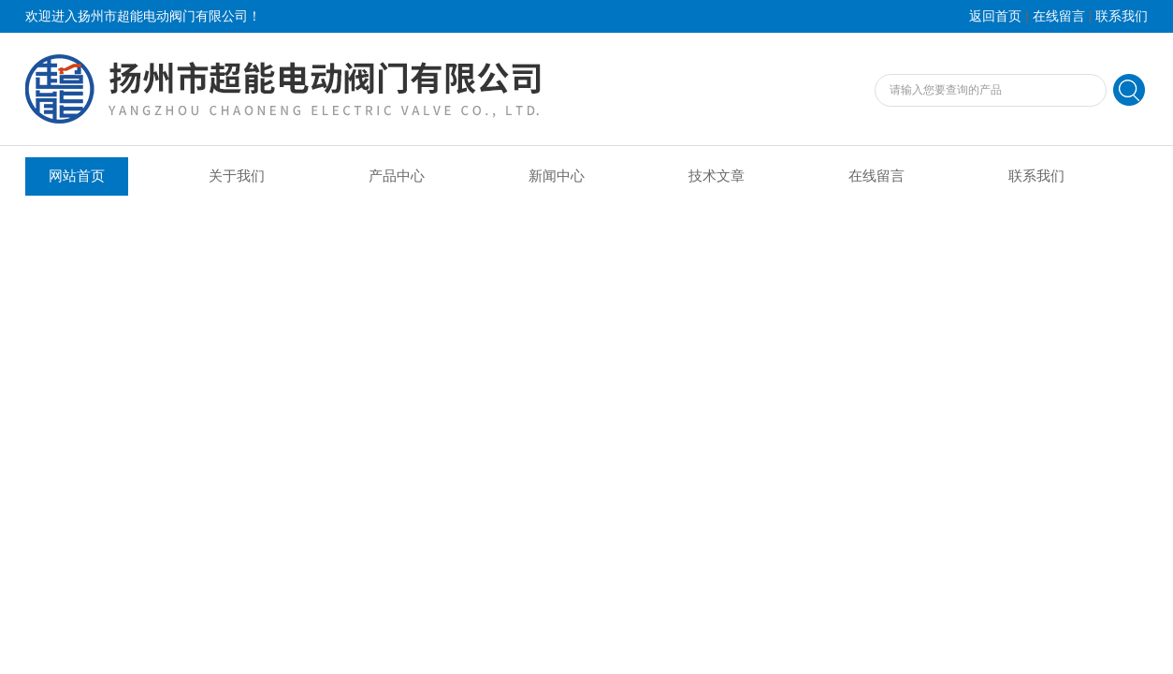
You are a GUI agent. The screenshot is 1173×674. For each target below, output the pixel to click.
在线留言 (1059, 16)
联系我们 (1121, 16)
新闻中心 (557, 175)
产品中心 (397, 175)
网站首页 (77, 175)
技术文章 (716, 175)
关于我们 (237, 175)
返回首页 (995, 16)
